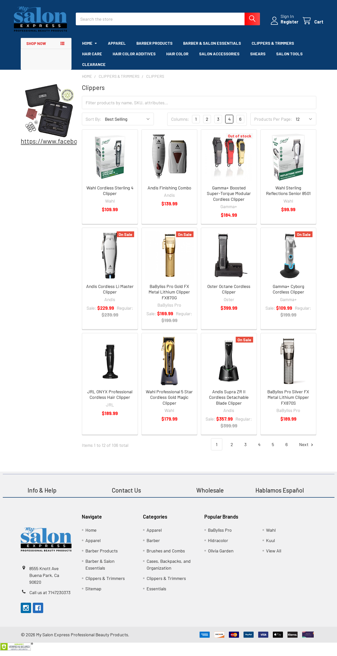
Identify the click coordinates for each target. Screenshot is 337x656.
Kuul (270, 545)
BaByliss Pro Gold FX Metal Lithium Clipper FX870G (169, 297)
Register (282, 25)
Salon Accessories (219, 59)
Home (89, 48)
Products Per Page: (273, 124)
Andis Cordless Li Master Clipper (110, 294)
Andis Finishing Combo (169, 193)
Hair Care (92, 59)
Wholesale (210, 495)
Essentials (156, 594)
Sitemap (93, 594)
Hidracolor (218, 545)
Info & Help (42, 495)
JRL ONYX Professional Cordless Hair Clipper (109, 399)
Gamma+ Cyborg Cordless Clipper (288, 294)
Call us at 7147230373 (49, 597)
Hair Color (177, 59)
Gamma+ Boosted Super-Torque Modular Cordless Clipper (229, 198)
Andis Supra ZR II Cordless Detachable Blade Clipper (229, 402)
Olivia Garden (220, 556)
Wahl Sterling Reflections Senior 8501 (288, 196)
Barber (153, 545)
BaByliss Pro (220, 535)
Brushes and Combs (166, 556)
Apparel (117, 48)
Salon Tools (289, 59)
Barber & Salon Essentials (212, 48)
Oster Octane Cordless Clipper (228, 294)
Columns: (180, 124)
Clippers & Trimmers (273, 48)
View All (273, 556)
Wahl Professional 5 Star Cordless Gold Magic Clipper (169, 402)
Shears (258, 59)
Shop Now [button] (36, 48)
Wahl (271, 535)
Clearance (94, 69)
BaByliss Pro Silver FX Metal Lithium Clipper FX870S (288, 402)
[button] (48, 116)
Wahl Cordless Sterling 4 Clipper (109, 196)
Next (307, 449)
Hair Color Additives (134, 59)
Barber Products (154, 48)
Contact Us (126, 495)
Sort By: (93, 124)
